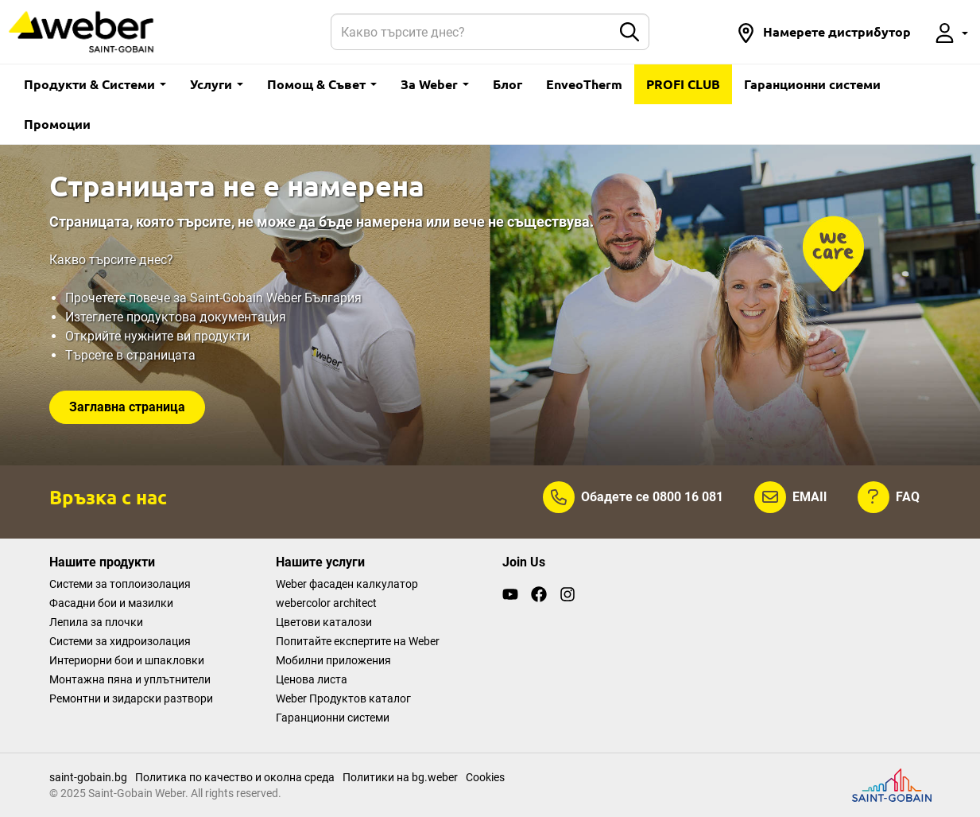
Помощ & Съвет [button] (322, 84)
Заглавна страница (127, 406)
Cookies (485, 777)
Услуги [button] (216, 84)
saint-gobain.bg (88, 777)
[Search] (471, 31)
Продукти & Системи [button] (95, 84)
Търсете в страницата (130, 355)
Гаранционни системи (812, 84)
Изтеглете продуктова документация (175, 317)
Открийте (94, 336)
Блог (507, 84)
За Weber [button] (435, 84)
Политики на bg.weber (400, 777)
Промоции (57, 123)
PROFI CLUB (683, 84)
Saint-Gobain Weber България (276, 297)
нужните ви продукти (187, 336)
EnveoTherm (584, 84)
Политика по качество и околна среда (235, 777)
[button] (823, 32)
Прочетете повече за (127, 297)
